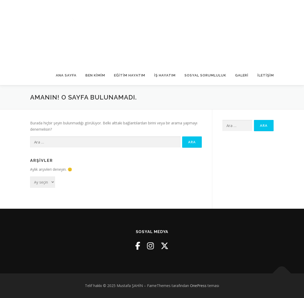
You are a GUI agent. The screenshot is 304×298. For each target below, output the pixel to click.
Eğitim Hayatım (129, 75)
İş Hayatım (165, 75)
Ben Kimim (95, 75)
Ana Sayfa (66, 75)
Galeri (241, 75)
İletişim (265, 75)
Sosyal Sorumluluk (205, 75)
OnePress (198, 285)
